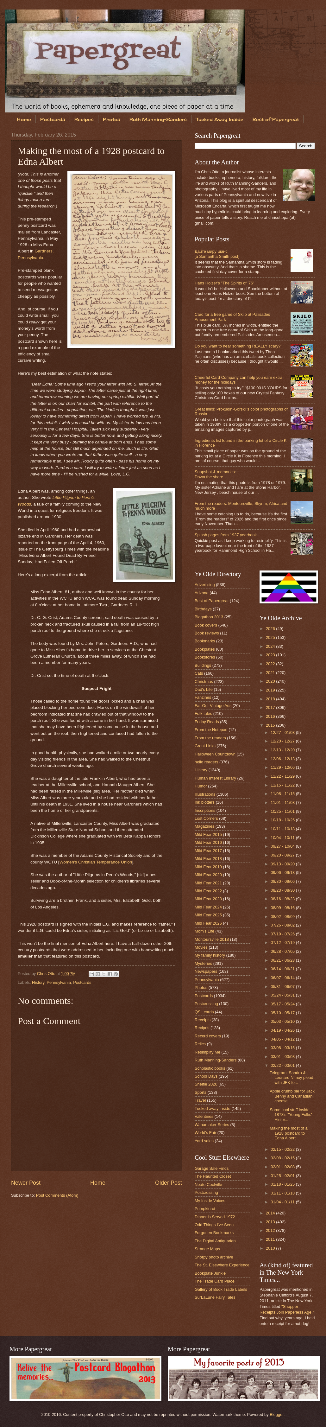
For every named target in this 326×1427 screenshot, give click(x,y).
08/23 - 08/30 (283, 890)
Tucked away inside (212, 1108)
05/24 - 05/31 (283, 995)
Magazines (204, 826)
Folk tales (203, 713)
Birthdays (203, 609)
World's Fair (205, 1132)
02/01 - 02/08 (283, 1166)
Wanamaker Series (212, 1124)
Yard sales (204, 1140)
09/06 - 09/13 (283, 872)
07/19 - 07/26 (283, 934)
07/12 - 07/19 (283, 942)
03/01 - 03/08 (283, 1056)
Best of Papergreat (212, 600)
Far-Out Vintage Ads (213, 705)
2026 (271, 628)
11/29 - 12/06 (283, 767)
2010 (271, 1248)
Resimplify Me (207, 1052)
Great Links (205, 745)
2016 (271, 716)
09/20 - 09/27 (283, 855)
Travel (200, 1100)
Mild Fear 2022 (208, 891)
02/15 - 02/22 (283, 1149)
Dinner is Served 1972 (215, 1216)
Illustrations (205, 794)
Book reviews (207, 633)
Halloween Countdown (215, 754)
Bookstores (205, 657)
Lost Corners (206, 818)
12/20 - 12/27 (283, 741)
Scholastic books (210, 1068)
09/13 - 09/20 (283, 864)
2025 (271, 637)
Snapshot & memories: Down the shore (215, 474)
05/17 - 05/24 (283, 1004)
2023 (271, 655)
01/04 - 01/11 (283, 1202)
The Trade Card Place (215, 1281)
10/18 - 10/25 (283, 820)
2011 (271, 1239)
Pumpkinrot (205, 1208)
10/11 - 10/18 (283, 828)
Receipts (202, 1019)
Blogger (277, 1414)
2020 (271, 681)
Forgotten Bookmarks (214, 1232)
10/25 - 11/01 (283, 811)
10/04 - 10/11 (283, 837)
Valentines (204, 1116)
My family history (210, 955)
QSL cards (204, 1012)
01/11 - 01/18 (283, 1193)
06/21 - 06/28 (283, 960)
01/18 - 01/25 (283, 1184)
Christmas (204, 681)
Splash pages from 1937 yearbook (226, 534)
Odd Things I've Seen (214, 1224)
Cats (199, 673)
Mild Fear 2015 (208, 834)
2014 (271, 1213)
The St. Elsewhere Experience (222, 1265)
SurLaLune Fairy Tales (215, 1297)
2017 (271, 707)
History (38, 982)
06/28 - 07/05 (283, 951)
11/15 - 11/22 (283, 785)
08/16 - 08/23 (283, 898)
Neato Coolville (208, 1184)
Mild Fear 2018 (208, 858)
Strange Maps (207, 1248)
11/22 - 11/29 (283, 776)
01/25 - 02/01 (283, 1175)
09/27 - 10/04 (283, 846)
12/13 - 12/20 (283, 750)
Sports (200, 1092)
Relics (200, 1044)
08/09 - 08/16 (283, 907)
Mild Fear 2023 (208, 898)
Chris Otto (47, 973)
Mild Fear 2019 (208, 866)
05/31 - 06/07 (283, 986)
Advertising (205, 584)
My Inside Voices (210, 1200)
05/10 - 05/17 (283, 1012)
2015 (271, 725)
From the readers (210, 738)
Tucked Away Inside (219, 119)
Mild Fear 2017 (208, 850)
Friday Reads (207, 721)
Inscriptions (205, 810)
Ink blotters (205, 802)
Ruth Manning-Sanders (158, 119)
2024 (271, 646)
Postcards (52, 119)
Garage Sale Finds (212, 1168)
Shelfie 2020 (206, 1084)
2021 (271, 672)
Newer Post (26, 1183)
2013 (271, 1222)
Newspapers (206, 971)
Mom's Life (204, 931)
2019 (271, 690)
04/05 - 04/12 (283, 1039)
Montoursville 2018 (212, 939)
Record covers (208, 1036)
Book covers (206, 625)
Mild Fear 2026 (208, 923)
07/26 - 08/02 (283, 925)
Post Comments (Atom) (57, 1195)
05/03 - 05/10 (283, 1021)
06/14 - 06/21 (283, 968)
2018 (271, 699)
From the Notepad (211, 729)
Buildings (203, 665)
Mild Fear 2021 (208, 883)
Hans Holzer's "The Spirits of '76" (224, 283)
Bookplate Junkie (210, 1273)
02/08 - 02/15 (283, 1158)
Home (24, 119)
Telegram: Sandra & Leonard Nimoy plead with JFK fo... (291, 1077)
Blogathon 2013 (209, 617)
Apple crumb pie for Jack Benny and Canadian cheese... (292, 1096)
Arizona (202, 592)
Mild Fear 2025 (208, 915)
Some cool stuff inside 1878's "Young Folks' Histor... (291, 1114)
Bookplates (205, 649)
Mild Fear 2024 (208, 907)
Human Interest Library (215, 778)
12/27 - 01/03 (283, 732)
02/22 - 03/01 (283, 1065)
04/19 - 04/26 (283, 1030)
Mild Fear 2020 (208, 874)
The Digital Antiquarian (215, 1241)
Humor (201, 786)
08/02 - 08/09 (283, 916)
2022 (271, 663)
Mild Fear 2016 (208, 842)
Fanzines (203, 697)
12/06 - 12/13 (283, 758)
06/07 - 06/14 (283, 977)
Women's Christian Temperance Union (96, 862)
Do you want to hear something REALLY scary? (237, 346)
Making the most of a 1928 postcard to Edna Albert (289, 1133)
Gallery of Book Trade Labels (221, 1289)
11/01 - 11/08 (283, 802)
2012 (271, 1230)
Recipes (84, 119)
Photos (111, 119)
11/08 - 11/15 (283, 793)
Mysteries (203, 963)
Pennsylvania (59, 982)
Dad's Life (204, 689)
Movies (201, 947)
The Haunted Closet (213, 1176)
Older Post (168, 1183)
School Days (206, 1076)
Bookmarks (205, 641)
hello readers (206, 762)
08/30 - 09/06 (283, 881)
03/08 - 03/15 (283, 1047)
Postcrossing (206, 1003)
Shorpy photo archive (214, 1257)
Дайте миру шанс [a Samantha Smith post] (217, 253)
